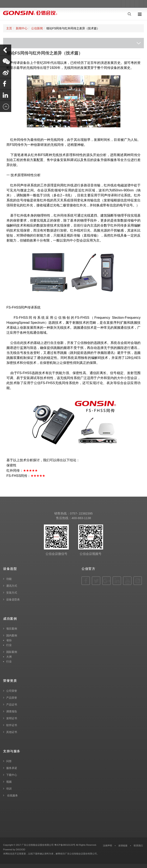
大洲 (9, 656)
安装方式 (11, 592)
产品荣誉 (11, 697)
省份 (9, 640)
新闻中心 (21, 28)
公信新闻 (37, 28)
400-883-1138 (81, 518)
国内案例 (11, 635)
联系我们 (138, 845)
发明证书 (11, 718)
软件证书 (11, 725)
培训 (9, 788)
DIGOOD (20, 849)
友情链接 (122, 845)
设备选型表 (13, 599)
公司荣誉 (11, 690)
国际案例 (11, 651)
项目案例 (11, 628)
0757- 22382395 (81, 513)
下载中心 (11, 774)
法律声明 (107, 845)
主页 (9, 28)
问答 (9, 761)
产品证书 (11, 704)
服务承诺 (11, 768)
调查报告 (11, 711)
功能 (9, 578)
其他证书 (11, 732)
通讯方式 (11, 585)
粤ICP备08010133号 (64, 845)
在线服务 (12, 795)
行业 (9, 645)
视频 (9, 781)
